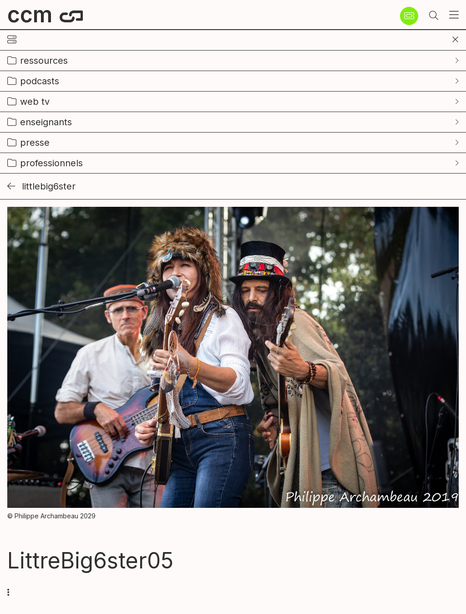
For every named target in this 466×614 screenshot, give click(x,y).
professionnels (51, 163)
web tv (35, 101)
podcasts (39, 81)
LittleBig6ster (41, 186)
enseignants (46, 122)
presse (35, 142)
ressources (44, 60)
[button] (433, 16)
